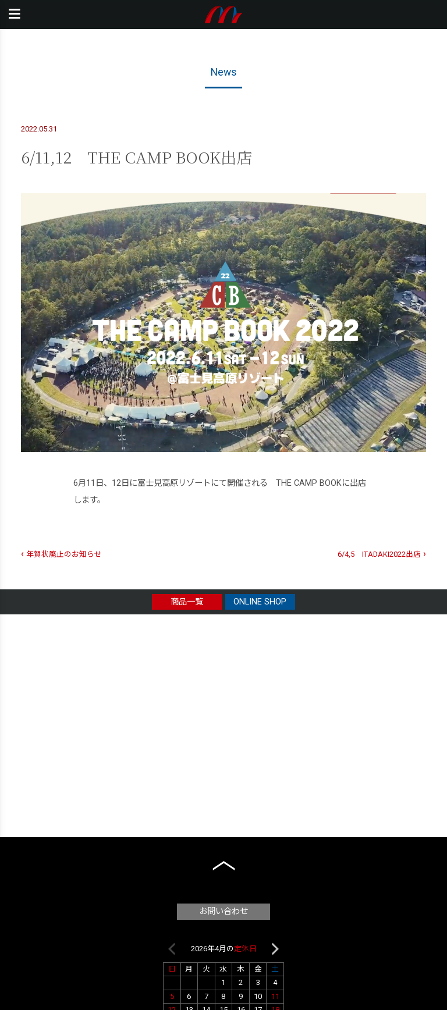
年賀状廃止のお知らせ (64, 554)
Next (275, 949)
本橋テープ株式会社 (224, 14)
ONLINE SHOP (259, 602)
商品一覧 (187, 602)
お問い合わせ (223, 911)
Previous (171, 949)
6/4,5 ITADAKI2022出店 (379, 554)
